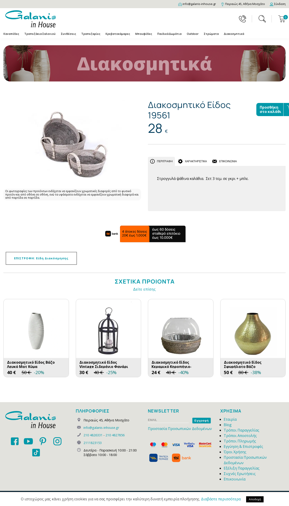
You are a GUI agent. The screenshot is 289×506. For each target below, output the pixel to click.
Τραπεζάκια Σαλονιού (40, 34)
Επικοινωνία (234, 479)
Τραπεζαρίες (90, 34)
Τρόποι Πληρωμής (240, 441)
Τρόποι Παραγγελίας (241, 430)
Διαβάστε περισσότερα (221, 498)
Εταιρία (230, 419)
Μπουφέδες (143, 34)
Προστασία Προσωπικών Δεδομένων (180, 428)
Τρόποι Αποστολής (240, 435)
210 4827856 (115, 435)
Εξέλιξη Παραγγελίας (242, 468)
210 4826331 (93, 435)
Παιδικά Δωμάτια (169, 34)
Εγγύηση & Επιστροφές (243, 446)
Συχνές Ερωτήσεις (240, 473)
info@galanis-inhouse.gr (101, 427)
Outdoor (192, 34)
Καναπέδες (11, 34)
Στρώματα (211, 34)
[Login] (278, 4)
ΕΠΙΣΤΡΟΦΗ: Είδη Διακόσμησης (41, 258)
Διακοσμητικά (234, 34)
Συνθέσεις (68, 34)
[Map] (243, 4)
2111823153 (92, 443)
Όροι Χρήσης (235, 451)
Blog (228, 424)
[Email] (197, 4)
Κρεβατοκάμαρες (117, 34)
